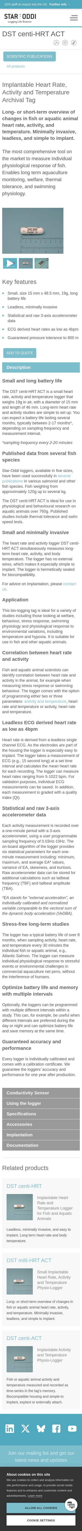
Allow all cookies (41, 1508)
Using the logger (24, 1103)
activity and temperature (45, 701)
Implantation (20, 1134)
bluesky (41, 1428)
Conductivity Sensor (28, 1092)
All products (16, 66)
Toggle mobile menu (74, 18)
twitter (25, 1428)
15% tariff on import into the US (37, 4)
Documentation (22, 1145)
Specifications (21, 1113)
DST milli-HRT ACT (29, 1260)
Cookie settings (41, 1520)
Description (19, 367)
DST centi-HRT (24, 1186)
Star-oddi (20, 18)
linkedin (9, 1428)
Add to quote (20, 353)
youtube (72, 1428)
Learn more (35, 1495)
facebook (56, 1428)
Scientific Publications (29, 56)
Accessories (19, 1124)
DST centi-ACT (24, 1338)
